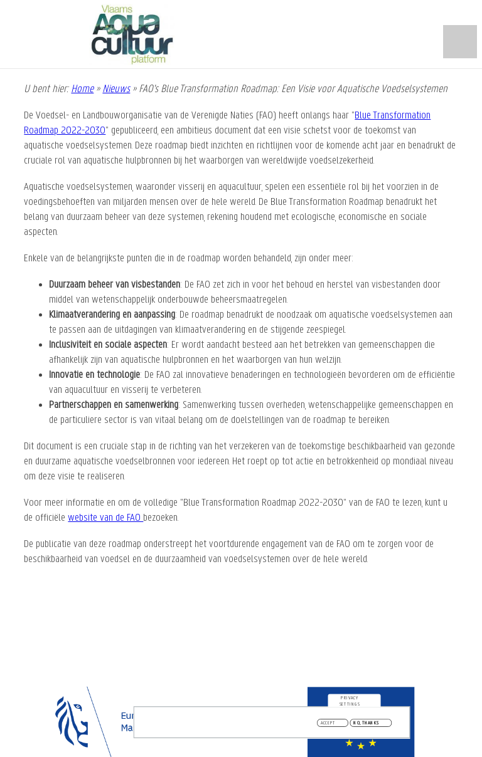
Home (82, 89)
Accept (328, 725)
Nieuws (116, 89)
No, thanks (366, 725)
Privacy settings (350, 702)
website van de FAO (105, 518)
